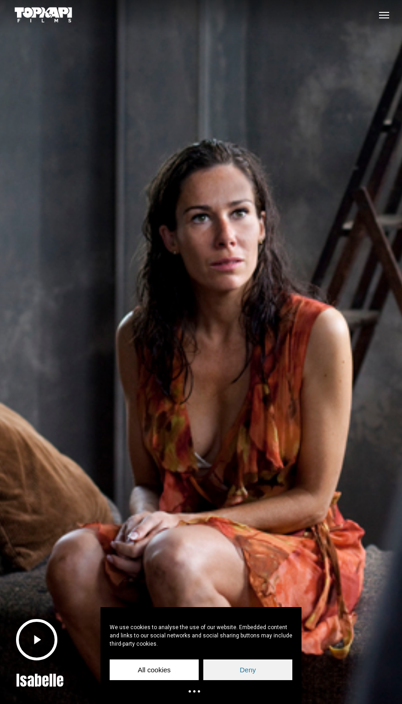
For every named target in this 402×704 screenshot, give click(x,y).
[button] (384, 14)
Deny (248, 670)
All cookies (154, 670)
